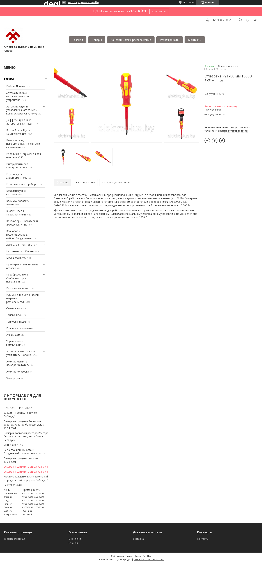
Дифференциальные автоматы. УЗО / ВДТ (19, 121)
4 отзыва (188, 2)
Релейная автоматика (19, 328)
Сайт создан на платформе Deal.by (131, 556)
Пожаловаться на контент (149, 559)
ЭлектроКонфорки (17, 371)
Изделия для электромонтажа (16, 175)
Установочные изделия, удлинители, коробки (21, 353)
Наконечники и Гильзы (20, 251)
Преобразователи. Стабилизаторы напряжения (17, 278)
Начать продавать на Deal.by (83, 2)
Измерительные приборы (22, 184)
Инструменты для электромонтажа (17, 165)
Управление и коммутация (14, 342)
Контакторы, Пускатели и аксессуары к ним (22, 222)
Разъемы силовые (17, 288)
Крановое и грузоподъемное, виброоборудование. (19, 234)
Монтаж (193, 40)
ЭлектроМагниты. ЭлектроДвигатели (17, 363)
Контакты (202, 538)
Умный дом (13, 334)
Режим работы (169, 40)
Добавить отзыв (247, 20)
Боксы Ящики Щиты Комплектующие (18, 131)
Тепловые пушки (16, 321)
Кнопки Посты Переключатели (16, 212)
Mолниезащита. (16, 257)
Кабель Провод (15, 86)
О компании (75, 538)
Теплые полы (14, 315)
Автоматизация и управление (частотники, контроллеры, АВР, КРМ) (21, 110)
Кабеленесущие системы (16, 192)
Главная (78, 40)
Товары (97, 40)
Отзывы (73, 542)
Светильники (14, 308)
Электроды (13, 378)
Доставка (138, 538)
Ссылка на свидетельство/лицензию (26, 466)
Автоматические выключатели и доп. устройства (18, 96)
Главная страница (14, 538)
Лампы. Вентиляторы (19, 244)
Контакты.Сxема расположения (131, 40)
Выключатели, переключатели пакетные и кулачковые (23, 144)
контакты (159, 11)
